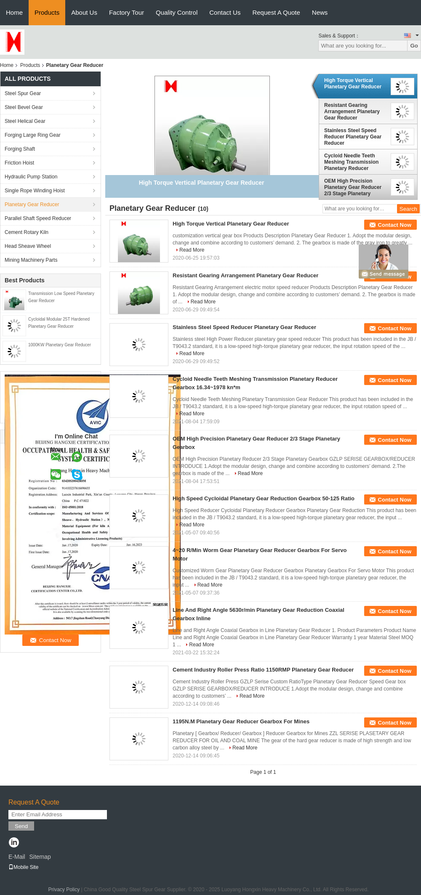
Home (14, 12)
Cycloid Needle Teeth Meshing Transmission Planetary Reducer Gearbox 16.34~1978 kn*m (355, 162)
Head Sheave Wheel (28, 246)
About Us (84, 12)
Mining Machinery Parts (31, 260)
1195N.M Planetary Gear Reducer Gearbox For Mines (241, 721)
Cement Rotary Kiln (26, 232)
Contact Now (394, 225)
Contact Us (224, 12)
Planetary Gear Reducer (32, 204)
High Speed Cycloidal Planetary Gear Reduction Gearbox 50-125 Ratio (263, 498)
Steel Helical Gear (25, 121)
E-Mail (16, 856)
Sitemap (40, 856)
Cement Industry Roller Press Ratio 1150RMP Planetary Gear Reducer (263, 670)
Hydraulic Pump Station (31, 177)
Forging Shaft (20, 149)
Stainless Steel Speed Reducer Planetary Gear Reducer (352, 136)
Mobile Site (23, 867)
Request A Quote (276, 12)
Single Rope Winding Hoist (35, 191)
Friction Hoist (19, 163)
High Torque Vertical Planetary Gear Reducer (352, 83)
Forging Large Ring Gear (33, 135)
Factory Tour (126, 12)
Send (21, 826)
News (320, 12)
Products (47, 12)
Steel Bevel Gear (24, 107)
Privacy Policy (64, 889)
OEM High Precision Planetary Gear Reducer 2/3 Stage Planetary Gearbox (352, 187)
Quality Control (176, 12)
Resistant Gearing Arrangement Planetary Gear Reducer (352, 111)
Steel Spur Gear (23, 93)
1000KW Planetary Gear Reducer (59, 345)
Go (414, 45)
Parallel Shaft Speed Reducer (38, 218)
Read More (191, 250)
